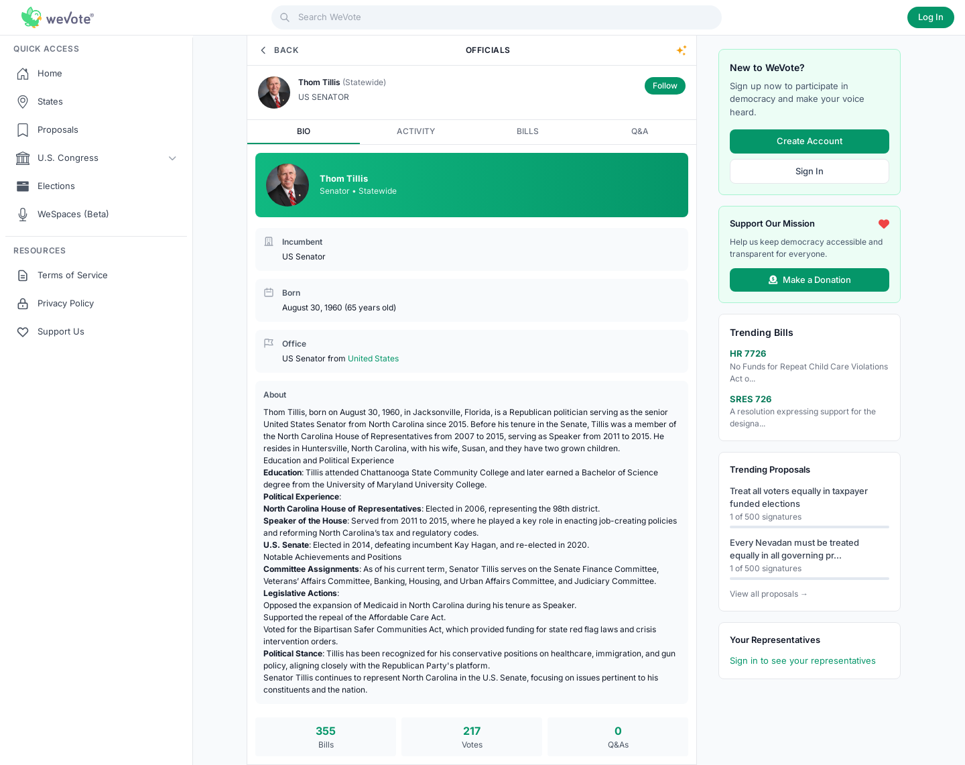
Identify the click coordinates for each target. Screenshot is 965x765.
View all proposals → (769, 593)
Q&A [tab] (640, 131)
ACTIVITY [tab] (416, 131)
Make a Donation (810, 279)
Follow (665, 85)
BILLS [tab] (528, 131)
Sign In (809, 170)
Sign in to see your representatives (803, 660)
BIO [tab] (303, 131)
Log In (931, 16)
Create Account (809, 140)
